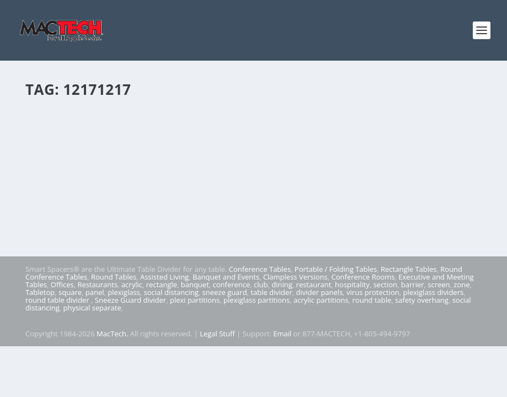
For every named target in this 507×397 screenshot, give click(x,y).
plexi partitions (195, 300)
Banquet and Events (226, 277)
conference (231, 284)
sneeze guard (224, 292)
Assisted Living (164, 277)
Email (282, 334)
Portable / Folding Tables (336, 269)
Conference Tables (260, 269)
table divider (271, 292)
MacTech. (112, 334)
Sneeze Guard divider (130, 300)
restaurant (314, 284)
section (385, 284)
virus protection (372, 292)
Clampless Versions (295, 277)
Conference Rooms (363, 277)
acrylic (131, 284)
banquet (195, 284)
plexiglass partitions (256, 300)
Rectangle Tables (409, 269)
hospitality (352, 284)
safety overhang (422, 300)
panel (95, 292)
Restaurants (97, 284)
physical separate (92, 308)
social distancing (171, 292)
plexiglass (124, 292)
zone (461, 284)
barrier (412, 284)
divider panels (319, 292)
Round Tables (113, 277)
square (70, 292)
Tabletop (40, 292)
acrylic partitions (321, 300)
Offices (62, 284)
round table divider (58, 300)
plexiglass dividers (433, 292)
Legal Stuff (217, 334)
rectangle (161, 284)
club (261, 284)
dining (281, 284)
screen (439, 284)
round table (372, 300)
